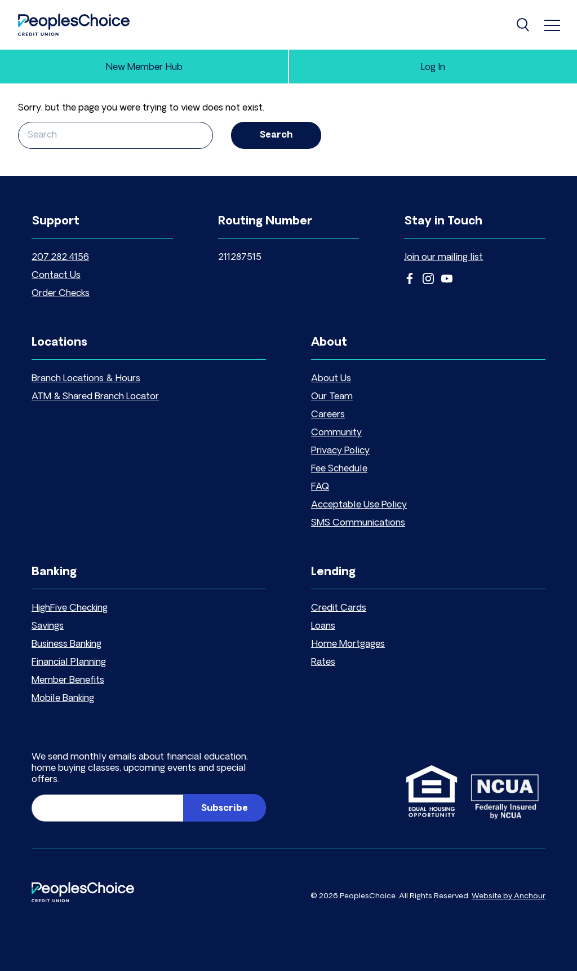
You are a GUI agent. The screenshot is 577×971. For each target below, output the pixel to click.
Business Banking (66, 644)
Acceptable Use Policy (359, 505)
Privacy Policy (340, 451)
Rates (323, 662)
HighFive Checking (70, 608)
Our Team (332, 396)
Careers (328, 415)
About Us (331, 378)
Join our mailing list (443, 257)
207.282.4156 (60, 257)
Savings (48, 626)
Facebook (409, 278)
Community (336, 433)
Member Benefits (68, 680)
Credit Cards (338, 608)
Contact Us (56, 275)
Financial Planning (69, 662)
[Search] (524, 25)
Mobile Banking (63, 698)
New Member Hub (144, 67)
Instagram (428, 278)
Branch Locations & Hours (86, 378)
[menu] (552, 25)
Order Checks (61, 293)
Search (276, 135)
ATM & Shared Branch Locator (95, 396)
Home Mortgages (348, 644)
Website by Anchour (508, 896)
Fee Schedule (339, 469)
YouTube (446, 278)
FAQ (320, 487)
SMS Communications (358, 523)
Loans (323, 626)
